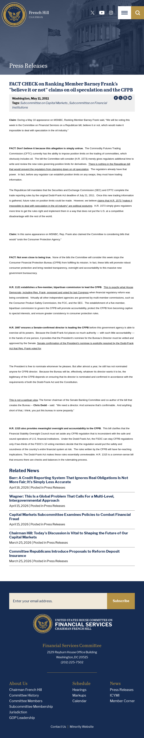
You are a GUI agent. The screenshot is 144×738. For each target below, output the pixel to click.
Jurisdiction (18, 712)
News (115, 683)
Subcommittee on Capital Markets (43, 103)
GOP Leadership (22, 718)
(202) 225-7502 (72, 662)
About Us (18, 683)
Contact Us (58, 726)
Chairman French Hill (25, 690)
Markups (79, 695)
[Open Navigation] (124, 12)
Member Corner (122, 701)
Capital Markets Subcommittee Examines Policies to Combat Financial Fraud (70, 516)
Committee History (24, 695)
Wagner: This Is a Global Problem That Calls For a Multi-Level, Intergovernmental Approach (61, 498)
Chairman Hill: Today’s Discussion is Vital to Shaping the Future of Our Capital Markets (68, 535)
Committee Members (25, 701)
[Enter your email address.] (58, 601)
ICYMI (114, 695)
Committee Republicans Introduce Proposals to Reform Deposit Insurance (64, 553)
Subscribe (121, 601)
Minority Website (82, 726)
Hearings (79, 690)
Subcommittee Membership (31, 707)
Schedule (81, 683)
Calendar (79, 701)
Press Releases (122, 690)
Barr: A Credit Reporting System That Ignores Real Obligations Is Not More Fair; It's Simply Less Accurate (68, 480)
